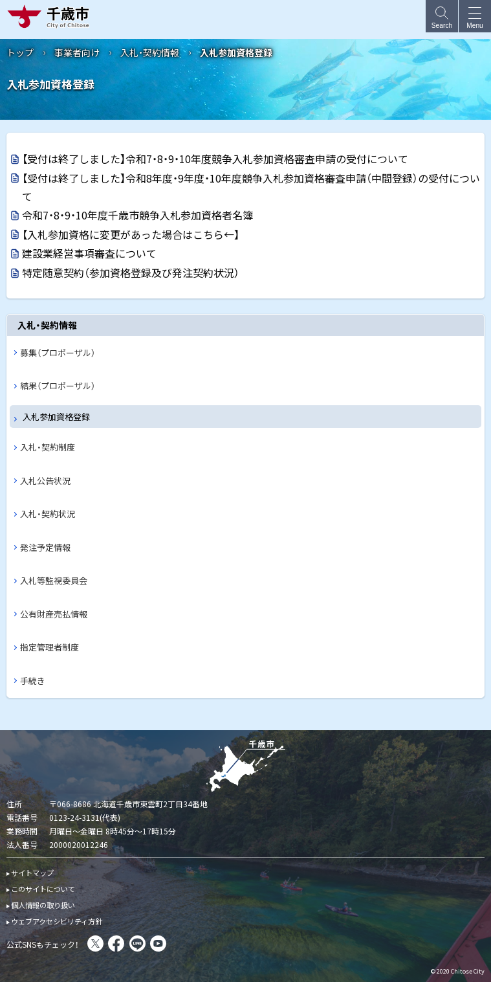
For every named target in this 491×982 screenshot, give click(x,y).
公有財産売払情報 (53, 614)
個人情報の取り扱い (43, 905)
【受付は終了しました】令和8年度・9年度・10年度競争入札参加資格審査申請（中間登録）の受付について (251, 187)
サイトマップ (32, 872)
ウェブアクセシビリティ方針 (56, 921)
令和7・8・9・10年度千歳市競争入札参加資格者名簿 (137, 215)
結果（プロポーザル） (57, 385)
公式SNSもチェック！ (42, 944)
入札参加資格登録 (56, 416)
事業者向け (77, 52)
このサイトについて (43, 889)
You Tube (158, 943)
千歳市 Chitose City (51, 16)
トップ (20, 52)
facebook (116, 943)
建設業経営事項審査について (89, 253)
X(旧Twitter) (95, 943)
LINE (137, 943)
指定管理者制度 (49, 647)
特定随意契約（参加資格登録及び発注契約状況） (130, 272)
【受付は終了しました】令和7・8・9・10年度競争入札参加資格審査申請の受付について (215, 158)
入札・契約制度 (47, 447)
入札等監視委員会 (53, 580)
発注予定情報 (45, 547)
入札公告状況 (45, 480)
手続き (32, 681)
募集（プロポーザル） (57, 352)
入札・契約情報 (149, 52)
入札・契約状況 (47, 514)
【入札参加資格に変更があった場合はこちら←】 (130, 234)
